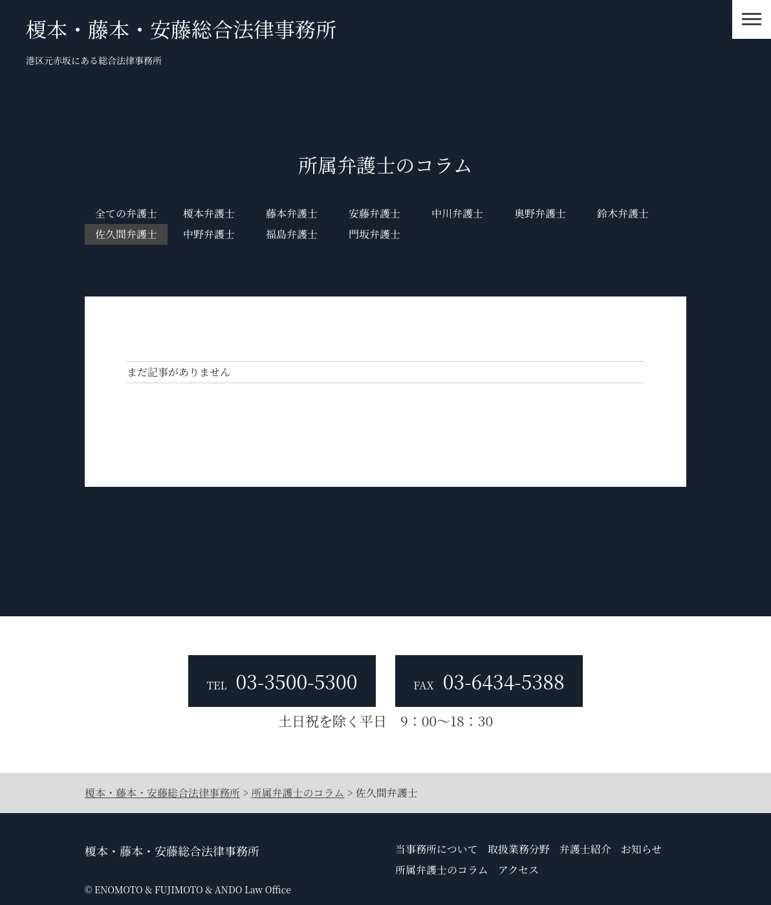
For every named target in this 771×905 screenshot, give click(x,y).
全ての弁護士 (126, 213)
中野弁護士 (209, 234)
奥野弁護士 (540, 213)
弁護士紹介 (585, 849)
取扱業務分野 (519, 849)
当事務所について (436, 849)
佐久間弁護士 (126, 234)
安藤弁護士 (374, 213)
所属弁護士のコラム (441, 869)
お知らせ (641, 849)
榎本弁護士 (209, 213)
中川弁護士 (457, 213)
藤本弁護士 (292, 213)
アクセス (518, 869)
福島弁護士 (292, 234)
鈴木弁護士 (623, 213)
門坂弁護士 (374, 234)
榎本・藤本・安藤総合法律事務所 (181, 28)
